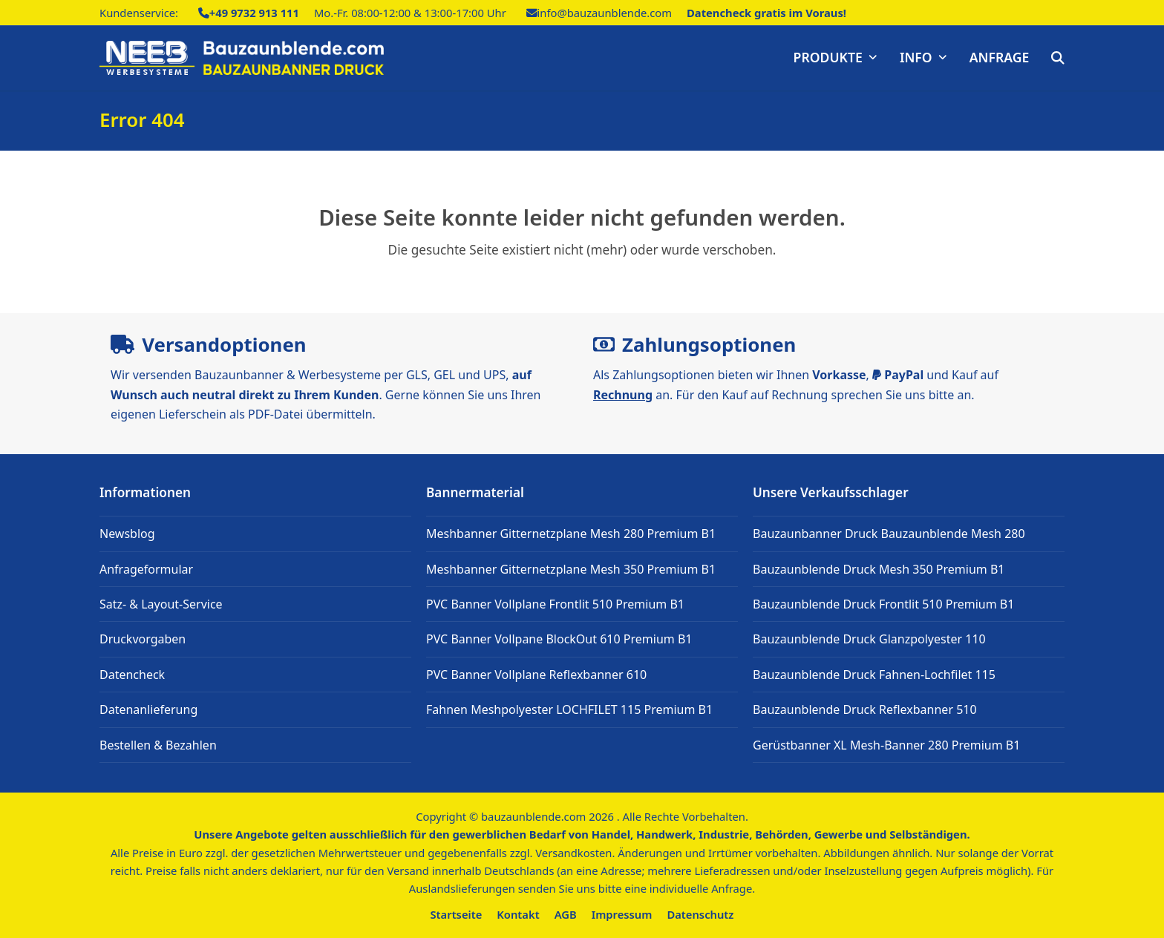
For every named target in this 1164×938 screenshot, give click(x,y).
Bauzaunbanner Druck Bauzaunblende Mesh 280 (889, 533)
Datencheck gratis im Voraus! (766, 12)
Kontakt (518, 914)
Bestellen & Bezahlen (158, 745)
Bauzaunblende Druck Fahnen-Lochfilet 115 (874, 674)
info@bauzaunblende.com (605, 12)
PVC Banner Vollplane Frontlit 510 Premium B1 (555, 604)
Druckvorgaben (142, 639)
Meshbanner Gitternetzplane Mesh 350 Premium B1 (571, 569)
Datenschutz (700, 914)
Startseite (457, 914)
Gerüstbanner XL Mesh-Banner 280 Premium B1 (886, 745)
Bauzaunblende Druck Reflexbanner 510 (865, 709)
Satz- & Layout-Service (161, 604)
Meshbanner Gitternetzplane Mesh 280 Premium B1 (571, 533)
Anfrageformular (146, 569)
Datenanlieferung (148, 709)
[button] (1058, 57)
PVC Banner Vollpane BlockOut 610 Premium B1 (559, 639)
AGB (566, 914)
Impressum (622, 914)
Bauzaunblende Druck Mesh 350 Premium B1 (879, 569)
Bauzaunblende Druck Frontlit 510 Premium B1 (883, 604)
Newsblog (127, 533)
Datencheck (132, 674)
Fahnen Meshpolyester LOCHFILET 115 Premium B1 (569, 709)
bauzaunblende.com (533, 816)
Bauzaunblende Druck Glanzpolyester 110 (869, 639)
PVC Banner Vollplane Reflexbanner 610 (536, 674)
